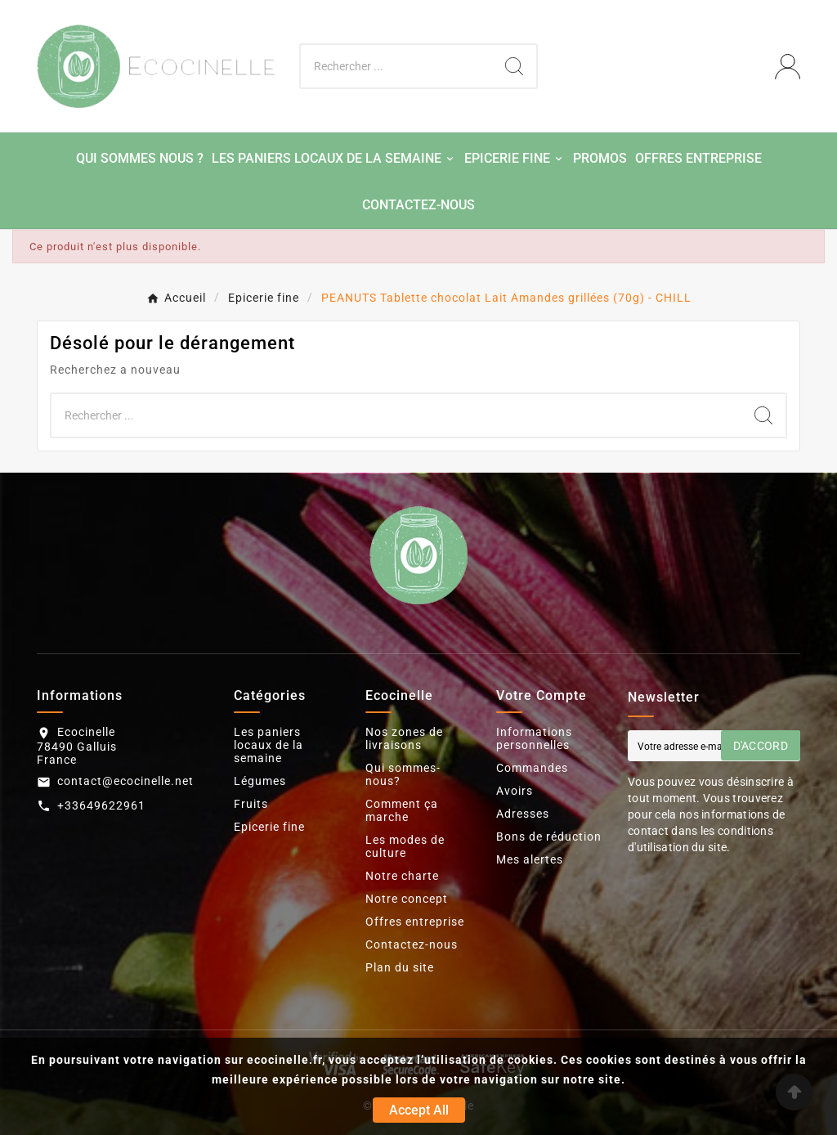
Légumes (260, 780)
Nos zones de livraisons (404, 738)
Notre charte (402, 875)
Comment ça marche (401, 810)
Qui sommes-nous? (403, 774)
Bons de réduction (549, 836)
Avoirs (514, 790)
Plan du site (399, 967)
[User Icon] (787, 66)
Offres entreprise (414, 921)
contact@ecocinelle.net (125, 780)
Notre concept (406, 898)
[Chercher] (396, 66)
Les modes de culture (405, 846)
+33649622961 (101, 805)
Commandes (532, 767)
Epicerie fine (269, 826)
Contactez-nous (411, 944)
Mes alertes (529, 859)
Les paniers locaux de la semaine (268, 745)
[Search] (514, 66)
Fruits (251, 803)
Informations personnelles (534, 738)
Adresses (522, 813)
